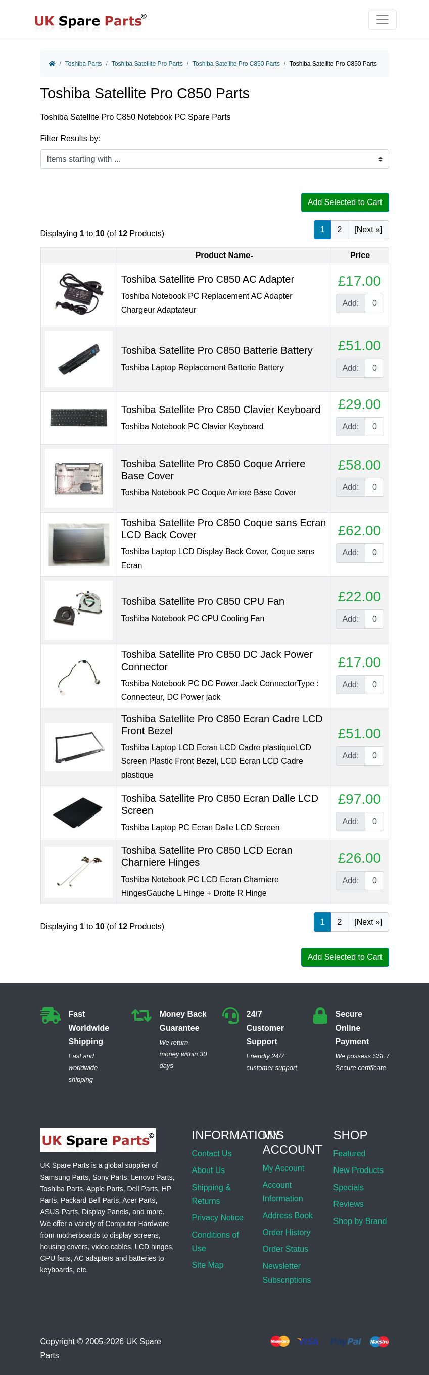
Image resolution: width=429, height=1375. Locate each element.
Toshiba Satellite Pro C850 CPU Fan (203, 601)
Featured (349, 1153)
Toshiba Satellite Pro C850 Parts (236, 63)
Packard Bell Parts (90, 1200)
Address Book (287, 1215)
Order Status (285, 1249)
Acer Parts (138, 1200)
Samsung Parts (64, 1177)
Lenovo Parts (152, 1177)
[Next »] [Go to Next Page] (368, 229)
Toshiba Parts (83, 63)
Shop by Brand (360, 1221)
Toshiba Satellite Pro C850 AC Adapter (207, 279)
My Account (283, 1168)
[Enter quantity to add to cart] (374, 303)
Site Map (208, 1265)
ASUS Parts (59, 1212)
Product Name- (224, 255)
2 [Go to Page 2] (339, 229)
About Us (208, 1170)
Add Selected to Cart (345, 202)
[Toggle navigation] (382, 20)
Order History (286, 1232)
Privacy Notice (218, 1217)
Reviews (348, 1204)
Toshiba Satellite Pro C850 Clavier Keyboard (221, 409)
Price (360, 255)
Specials (348, 1187)
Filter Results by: (70, 138)
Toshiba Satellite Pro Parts (147, 63)
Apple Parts (104, 1189)
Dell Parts (142, 1189)
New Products (358, 1170)
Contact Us (212, 1153)
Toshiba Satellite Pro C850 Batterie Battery (217, 350)
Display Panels (105, 1212)
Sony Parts (109, 1177)
